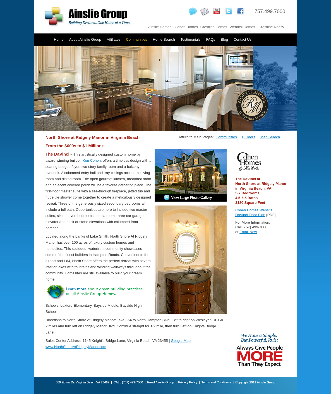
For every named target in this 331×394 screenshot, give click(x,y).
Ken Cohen (92, 160)
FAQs (210, 39)
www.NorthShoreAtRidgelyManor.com (75, 347)
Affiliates (114, 39)
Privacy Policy (187, 382)
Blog (224, 39)
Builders (248, 137)
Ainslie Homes (159, 27)
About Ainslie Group (85, 39)
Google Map (181, 341)
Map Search (270, 137)
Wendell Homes (242, 27)
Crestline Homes (213, 27)
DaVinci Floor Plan (250, 215)
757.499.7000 (270, 11)
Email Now (248, 232)
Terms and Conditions (216, 382)
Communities (136, 39)
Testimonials (191, 39)
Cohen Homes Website (253, 210)
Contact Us (242, 39)
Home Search (164, 39)
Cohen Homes (186, 27)
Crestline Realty (271, 27)
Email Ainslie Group (160, 382)
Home (59, 39)
